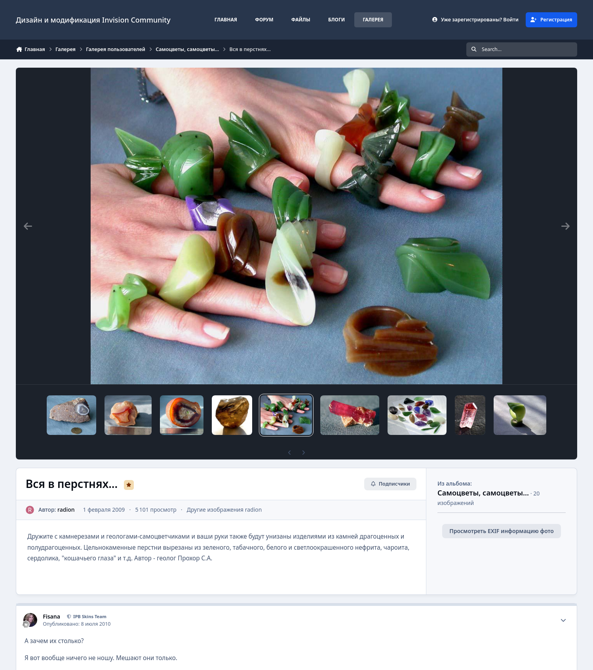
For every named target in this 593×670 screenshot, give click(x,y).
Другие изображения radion (224, 509)
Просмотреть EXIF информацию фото (501, 531)
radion (65, 509)
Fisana (51, 616)
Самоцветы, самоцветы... (483, 492)
